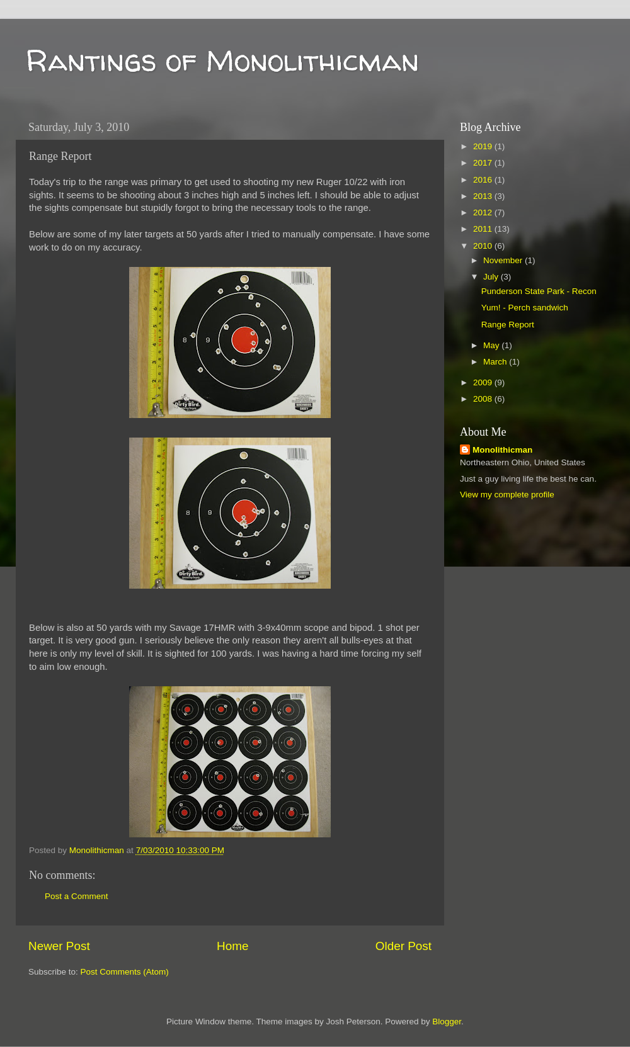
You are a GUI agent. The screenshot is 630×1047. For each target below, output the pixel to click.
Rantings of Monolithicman (222, 60)
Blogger (446, 1021)
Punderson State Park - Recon (539, 291)
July (492, 276)
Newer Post (59, 946)
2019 (484, 146)
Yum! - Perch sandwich (524, 307)
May (492, 345)
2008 (484, 399)
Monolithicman (502, 450)
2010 (484, 246)
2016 (484, 179)
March (496, 361)
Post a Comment (76, 896)
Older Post (403, 946)
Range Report (507, 324)
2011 (484, 229)
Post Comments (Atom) (125, 971)
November (504, 260)
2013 (484, 196)
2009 (484, 382)
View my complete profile (507, 494)
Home (232, 946)
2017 (484, 162)
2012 (484, 212)
